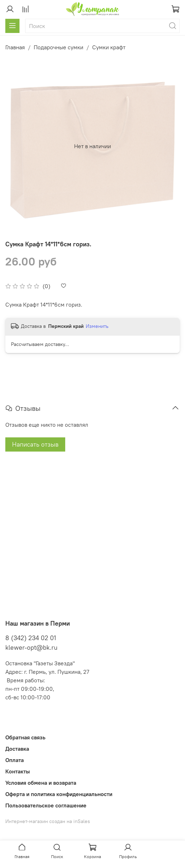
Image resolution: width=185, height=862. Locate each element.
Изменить (97, 326)
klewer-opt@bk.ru (31, 647)
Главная (15, 47)
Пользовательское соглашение (45, 805)
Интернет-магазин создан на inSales (47, 821)
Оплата (14, 759)
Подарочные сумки (58, 47)
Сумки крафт (108, 47)
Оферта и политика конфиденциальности (58, 793)
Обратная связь (25, 737)
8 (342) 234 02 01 (30, 638)
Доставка (17, 748)
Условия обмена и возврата (40, 782)
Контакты (17, 771)
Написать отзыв (35, 444)
